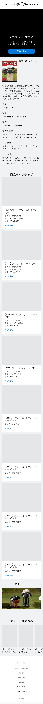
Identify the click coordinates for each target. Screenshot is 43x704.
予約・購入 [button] (21, 51)
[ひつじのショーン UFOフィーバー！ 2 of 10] (26, 636)
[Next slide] (39, 598)
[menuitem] (4, 4)
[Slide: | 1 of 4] (21, 598)
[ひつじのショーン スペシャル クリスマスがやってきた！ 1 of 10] (9, 636)
